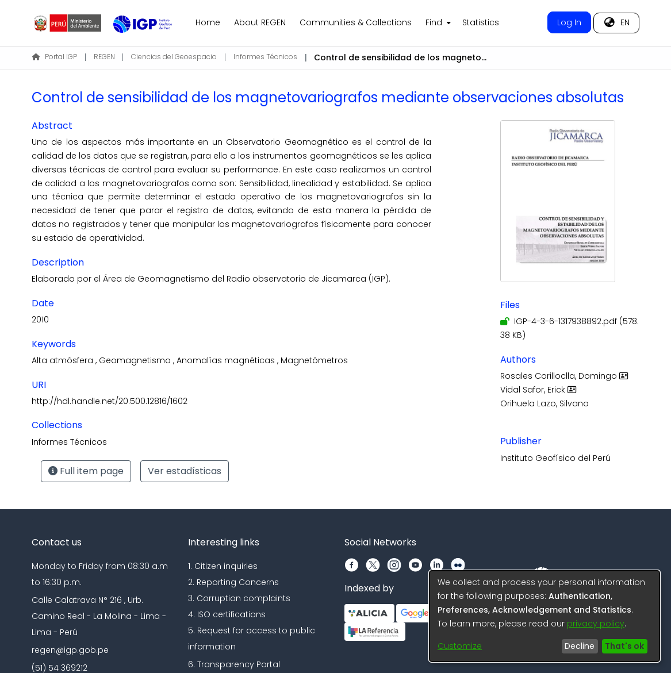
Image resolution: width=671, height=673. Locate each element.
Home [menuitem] (207, 22)
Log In (569, 22)
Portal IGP (54, 56)
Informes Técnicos (265, 56)
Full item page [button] (86, 471)
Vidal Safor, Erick (539, 389)
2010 (40, 319)
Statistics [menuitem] (480, 22)
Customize (460, 646)
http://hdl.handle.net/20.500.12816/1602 (109, 401)
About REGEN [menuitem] (260, 22)
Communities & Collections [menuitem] (356, 22)
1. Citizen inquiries (223, 566)
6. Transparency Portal (234, 664)
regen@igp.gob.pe (70, 650)
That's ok (624, 646)
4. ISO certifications (227, 614)
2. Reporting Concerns (233, 582)
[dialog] (545, 616)
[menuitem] (437, 23)
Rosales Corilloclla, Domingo (565, 376)
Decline (580, 646)
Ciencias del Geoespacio (174, 56)
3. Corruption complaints (239, 598)
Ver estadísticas (184, 471)
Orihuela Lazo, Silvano (544, 403)
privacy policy (595, 623)
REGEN (104, 56)
